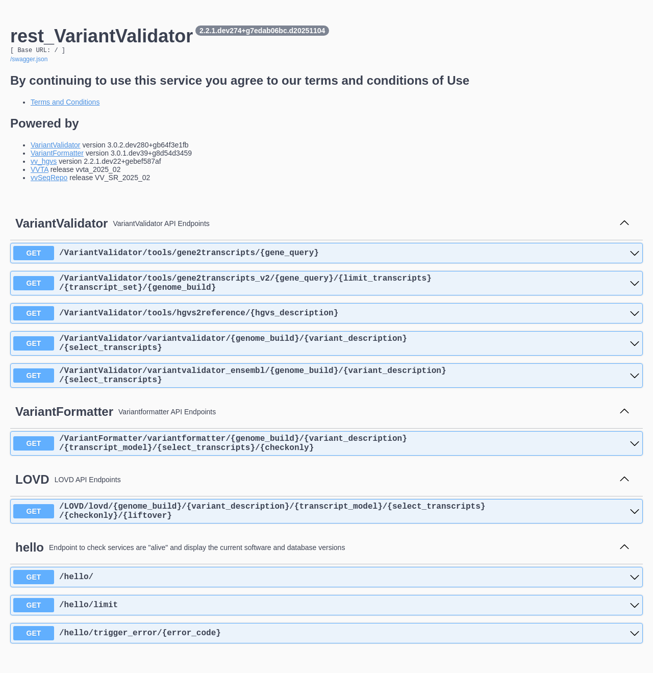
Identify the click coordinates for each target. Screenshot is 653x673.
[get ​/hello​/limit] (326, 627)
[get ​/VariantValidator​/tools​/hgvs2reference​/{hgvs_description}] (326, 319)
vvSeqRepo (49, 179)
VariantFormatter (57, 155)
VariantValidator (56, 146)
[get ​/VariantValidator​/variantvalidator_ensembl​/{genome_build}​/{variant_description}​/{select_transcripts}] (326, 387)
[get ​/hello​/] (326, 599)
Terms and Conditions (65, 103)
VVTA (39, 171)
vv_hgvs (44, 163)
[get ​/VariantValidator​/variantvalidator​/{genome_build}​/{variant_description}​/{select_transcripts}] (326, 351)
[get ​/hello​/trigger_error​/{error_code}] (326, 655)
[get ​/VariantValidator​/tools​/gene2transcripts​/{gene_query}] (326, 254)
